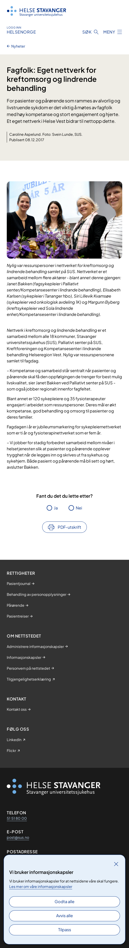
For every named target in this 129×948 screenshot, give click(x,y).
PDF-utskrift (69, 527)
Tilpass (64, 929)
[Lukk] (116, 864)
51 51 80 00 (17, 818)
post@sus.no (18, 837)
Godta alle (64, 901)
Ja (56, 507)
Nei (79, 507)
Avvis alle (64, 915)
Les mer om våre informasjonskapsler (40, 886)
